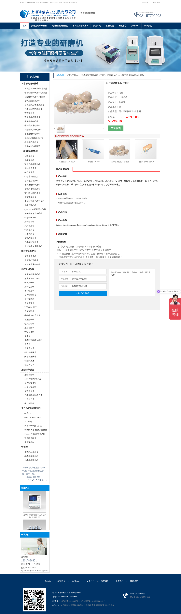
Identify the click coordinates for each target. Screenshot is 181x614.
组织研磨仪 (109, 605)
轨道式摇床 (29, 361)
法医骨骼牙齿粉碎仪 (33, 213)
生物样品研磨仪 (31, 452)
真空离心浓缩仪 (31, 260)
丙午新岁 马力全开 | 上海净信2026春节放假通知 (79, 246)
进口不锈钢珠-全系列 (146, 162)
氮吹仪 (27, 336)
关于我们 (145, 3)
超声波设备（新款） (33, 278)
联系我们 (156, 3)
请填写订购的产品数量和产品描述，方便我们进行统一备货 (132, 282)
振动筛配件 (29, 403)
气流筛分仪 (29, 399)
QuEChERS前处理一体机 (35, 209)
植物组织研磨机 (31, 456)
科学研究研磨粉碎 (89, 75)
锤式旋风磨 (29, 172)
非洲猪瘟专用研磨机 (33, 246)
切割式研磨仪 (30, 218)
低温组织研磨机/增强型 (34, 97)
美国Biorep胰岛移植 (33, 426)
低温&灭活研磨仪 (32, 146)
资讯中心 (123, 26)
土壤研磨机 (29, 160)
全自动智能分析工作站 (34, 201)
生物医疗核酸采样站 (33, 340)
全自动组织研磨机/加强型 (35, 93)
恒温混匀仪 (29, 348)
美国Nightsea (29, 442)
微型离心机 (29, 365)
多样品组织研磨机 (39, 26)
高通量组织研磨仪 (32, 117)
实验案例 (110, 26)
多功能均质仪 (30, 168)
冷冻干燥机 (29, 328)
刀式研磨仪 (29, 226)
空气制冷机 (29, 299)
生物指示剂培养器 (32, 315)
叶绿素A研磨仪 (31, 176)
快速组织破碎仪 (31, 121)
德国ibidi (28, 413)
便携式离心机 (30, 205)
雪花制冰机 (29, 291)
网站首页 (134, 581)
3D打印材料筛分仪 (32, 379)
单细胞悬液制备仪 (32, 264)
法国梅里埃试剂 (31, 438)
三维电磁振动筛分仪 (33, 395)
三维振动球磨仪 (31, 242)
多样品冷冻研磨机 (80, 26)
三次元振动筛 (30, 387)
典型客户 (120, 581)
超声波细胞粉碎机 (32, 274)
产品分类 (34, 76)
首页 (24, 26)
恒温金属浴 (29, 332)
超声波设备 (29, 391)
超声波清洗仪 (30, 295)
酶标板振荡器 (30, 357)
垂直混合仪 (29, 283)
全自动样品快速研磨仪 (34, 105)
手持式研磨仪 (30, 197)
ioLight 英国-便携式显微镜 (35, 430)
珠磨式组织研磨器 (32, 164)
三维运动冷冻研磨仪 (33, 109)
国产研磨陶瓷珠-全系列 (133, 75)
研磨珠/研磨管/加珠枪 (33, 138)
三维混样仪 (29, 234)
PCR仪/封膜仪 (30, 307)
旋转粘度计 (29, 287)
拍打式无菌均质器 (32, 193)
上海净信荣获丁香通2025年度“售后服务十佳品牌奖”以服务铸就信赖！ (89, 257)
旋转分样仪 (29, 222)
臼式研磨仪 (29, 156)
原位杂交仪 (29, 303)
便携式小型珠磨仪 (32, 189)
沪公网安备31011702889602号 (93, 601)
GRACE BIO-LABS (32, 417)
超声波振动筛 (30, 383)
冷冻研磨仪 (29, 113)
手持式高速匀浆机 (32, 125)
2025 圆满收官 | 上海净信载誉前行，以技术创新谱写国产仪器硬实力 (88, 254)
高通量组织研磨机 (60, 26)
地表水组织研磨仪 (32, 185)
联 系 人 (64, 272)
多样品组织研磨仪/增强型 (35, 89)
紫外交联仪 (29, 324)
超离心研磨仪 (30, 238)
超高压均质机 (30, 256)
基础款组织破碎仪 (32, 134)
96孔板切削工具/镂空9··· (68, 162)
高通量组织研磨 (98, 605)
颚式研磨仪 (29, 230)
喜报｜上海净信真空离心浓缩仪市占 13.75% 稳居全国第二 (84, 250)
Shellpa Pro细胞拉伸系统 (34, 434)
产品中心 (97, 26)
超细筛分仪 (29, 375)
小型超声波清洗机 (68, 605)
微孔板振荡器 (30, 352)
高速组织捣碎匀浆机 (33, 130)
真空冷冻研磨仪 (31, 142)
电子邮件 (64, 286)
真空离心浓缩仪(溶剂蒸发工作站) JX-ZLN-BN (34, 519)
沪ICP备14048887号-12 (71, 601)
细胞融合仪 (29, 320)
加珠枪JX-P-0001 (94, 162)
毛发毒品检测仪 (31, 181)
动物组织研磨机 (31, 460)
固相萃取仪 (29, 311)
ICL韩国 (28, 422)
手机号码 (64, 279)
